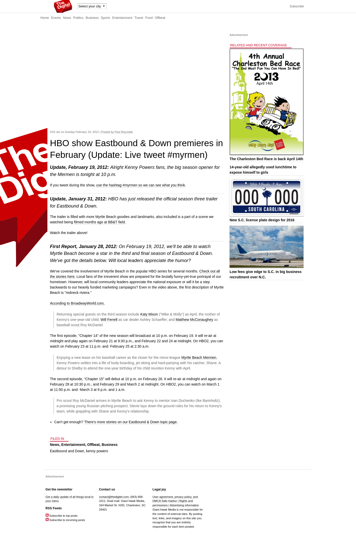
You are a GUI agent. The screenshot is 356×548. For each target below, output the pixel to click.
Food (149, 18)
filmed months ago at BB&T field (99, 222)
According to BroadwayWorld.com (77, 303)
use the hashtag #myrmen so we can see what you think (140, 185)
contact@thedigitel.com (114, 496)
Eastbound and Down (67, 451)
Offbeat (160, 18)
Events (56, 18)
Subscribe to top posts (62, 515)
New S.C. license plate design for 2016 (262, 220)
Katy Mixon (149, 314)
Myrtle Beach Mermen (198, 357)
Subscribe (296, 6)
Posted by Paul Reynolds (117, 131)
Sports (105, 18)
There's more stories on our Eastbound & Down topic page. (131, 422)
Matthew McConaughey (194, 320)
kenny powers (97, 451)
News (67, 18)
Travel (138, 18)
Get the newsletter (59, 489)
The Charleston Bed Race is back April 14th (266, 159)
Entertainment (122, 18)
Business (92, 18)
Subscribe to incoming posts (65, 520)
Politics (78, 18)
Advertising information (184, 505)
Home (45, 18)
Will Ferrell (109, 320)
